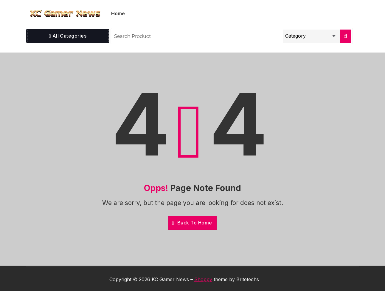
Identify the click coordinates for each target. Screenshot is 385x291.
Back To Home (192, 223)
